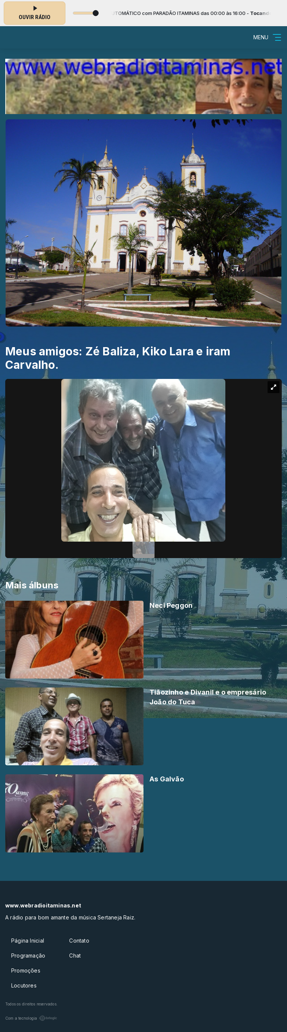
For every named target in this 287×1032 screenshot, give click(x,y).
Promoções (25, 970)
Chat (75, 955)
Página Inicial (27, 940)
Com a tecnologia (31, 1018)
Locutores (24, 985)
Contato (79, 940)
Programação (28, 955)
